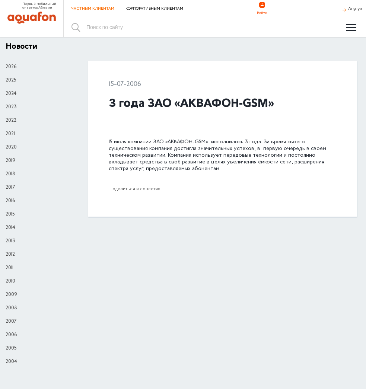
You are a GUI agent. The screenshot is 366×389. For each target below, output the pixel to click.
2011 (9, 268)
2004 (11, 361)
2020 (11, 147)
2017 (10, 187)
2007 (11, 321)
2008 (11, 308)
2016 (10, 201)
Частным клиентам (92, 9)
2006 (11, 335)
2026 (11, 67)
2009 (11, 294)
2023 (11, 107)
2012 (10, 254)
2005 (11, 348)
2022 (11, 120)
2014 (10, 227)
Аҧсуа (355, 9)
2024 (11, 93)
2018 (10, 174)
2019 (10, 160)
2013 (10, 241)
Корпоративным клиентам (154, 9)
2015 (10, 214)
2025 (11, 80)
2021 (10, 134)
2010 (10, 281)
